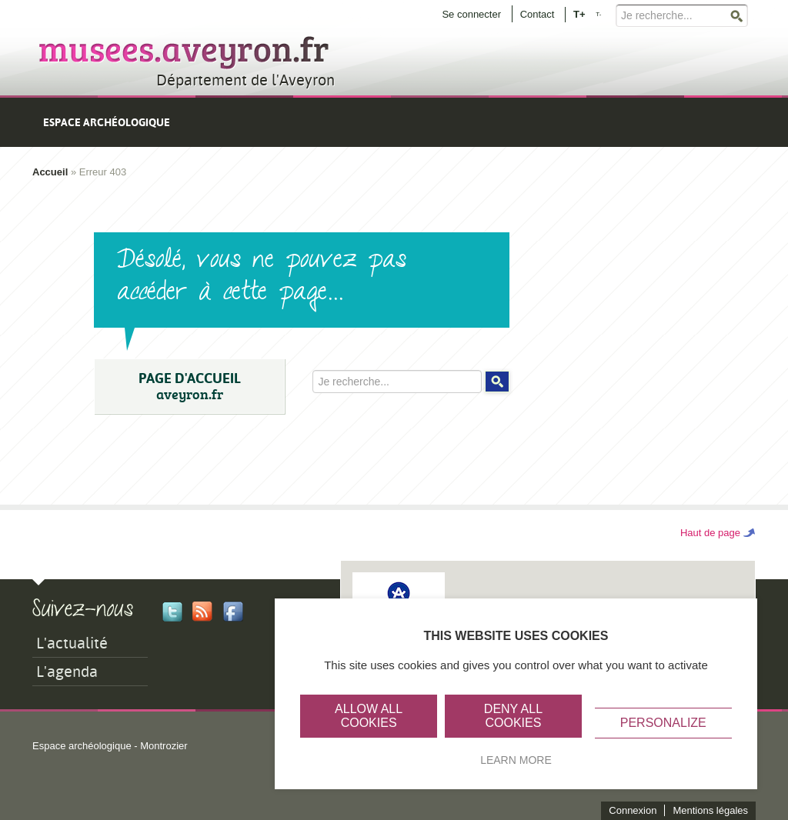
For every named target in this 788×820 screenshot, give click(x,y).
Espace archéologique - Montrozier (110, 746)
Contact (537, 14)
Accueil (50, 172)
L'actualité (72, 643)
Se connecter (471, 14)
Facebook (233, 612)
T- (598, 14)
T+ (579, 13)
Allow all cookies (368, 715)
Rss (202, 612)
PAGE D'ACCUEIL (189, 386)
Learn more (516, 760)
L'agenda (67, 671)
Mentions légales (710, 810)
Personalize (663, 722)
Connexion (632, 810)
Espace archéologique (106, 122)
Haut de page (710, 532)
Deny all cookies (513, 715)
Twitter (172, 612)
